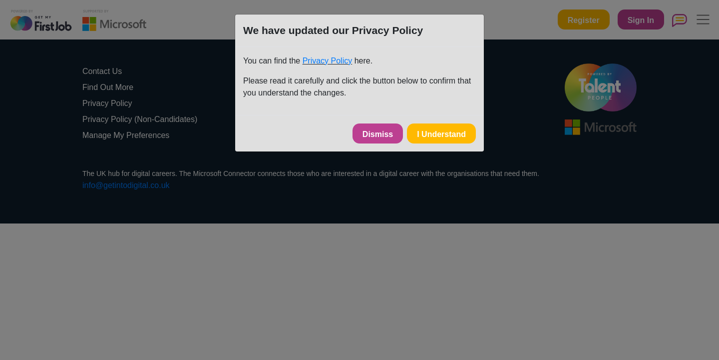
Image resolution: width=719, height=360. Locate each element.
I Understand (441, 134)
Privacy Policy (328, 60)
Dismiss (377, 134)
